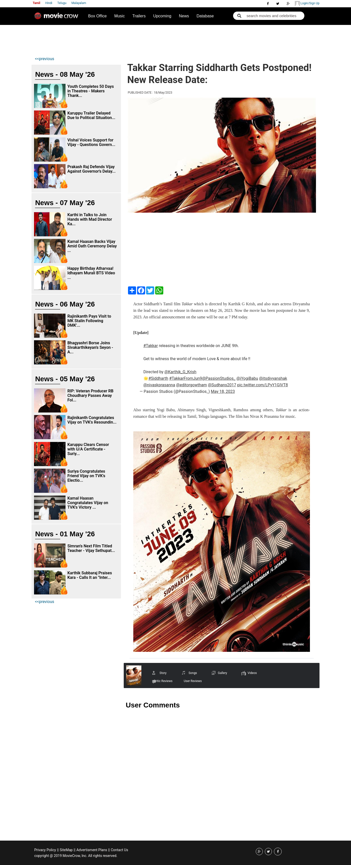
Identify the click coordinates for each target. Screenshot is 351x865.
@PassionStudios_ (219, 378)
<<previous (44, 58)
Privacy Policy (45, 850)
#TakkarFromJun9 (185, 378)
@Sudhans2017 (222, 385)
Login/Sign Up (307, 3)
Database (205, 16)
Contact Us (119, 850)
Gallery (222, 673)
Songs (192, 673)
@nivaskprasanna (159, 385)
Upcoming (162, 16)
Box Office (97, 16)
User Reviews (193, 681)
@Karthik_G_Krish (181, 371)
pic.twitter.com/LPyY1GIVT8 (262, 385)
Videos (252, 673)
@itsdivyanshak (273, 378)
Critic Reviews (162, 681)
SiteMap (66, 850)
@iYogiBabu (247, 378)
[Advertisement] (126, 39)
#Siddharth (158, 378)
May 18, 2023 (223, 391)
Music (119, 16)
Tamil (36, 3)
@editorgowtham (191, 385)
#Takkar (150, 345)
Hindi (48, 3)
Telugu (62, 3)
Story (163, 673)
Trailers (139, 16)
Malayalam (78, 3)
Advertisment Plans (91, 850)
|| (58, 850)
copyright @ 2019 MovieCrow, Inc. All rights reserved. (75, 856)
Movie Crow (57, 17)
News (184, 16)
